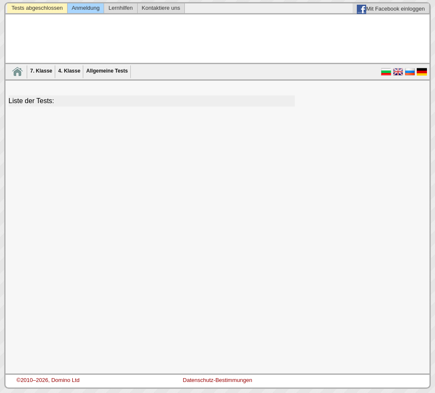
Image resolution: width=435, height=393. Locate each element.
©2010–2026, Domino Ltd (48, 380)
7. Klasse (41, 71)
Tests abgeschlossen (37, 8)
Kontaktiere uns (161, 8)
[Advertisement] (151, 170)
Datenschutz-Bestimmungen (217, 380)
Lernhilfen (120, 8)
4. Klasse (69, 71)
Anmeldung (86, 8)
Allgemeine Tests (107, 71)
